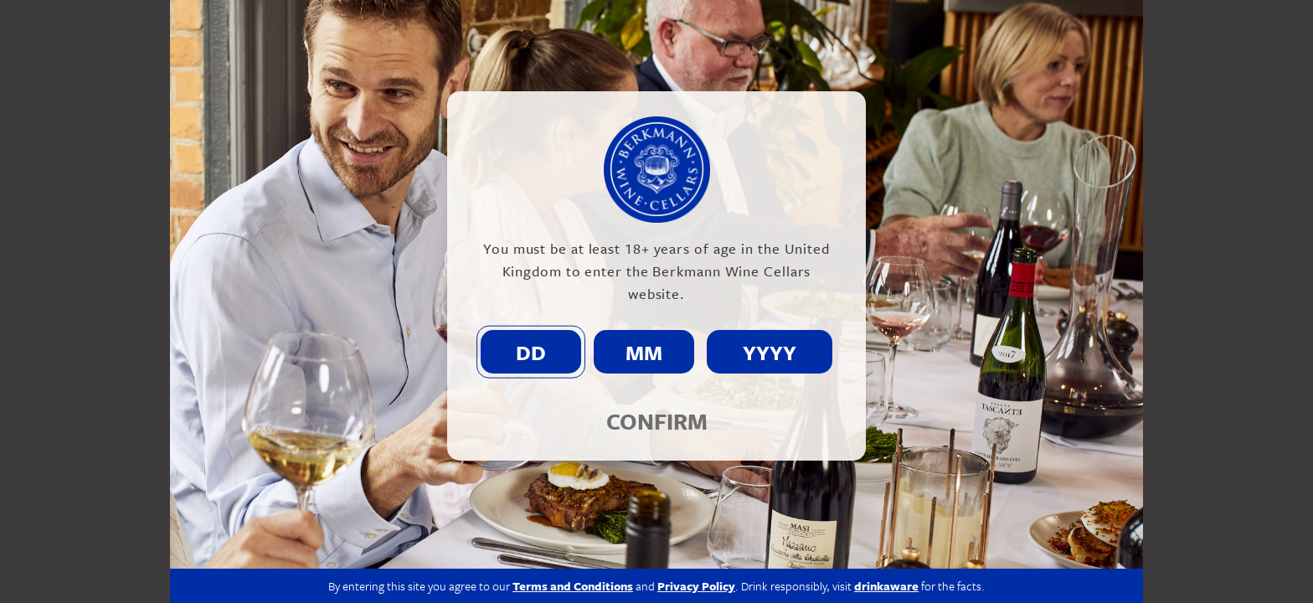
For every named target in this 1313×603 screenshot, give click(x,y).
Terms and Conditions (572, 586)
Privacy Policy (696, 586)
